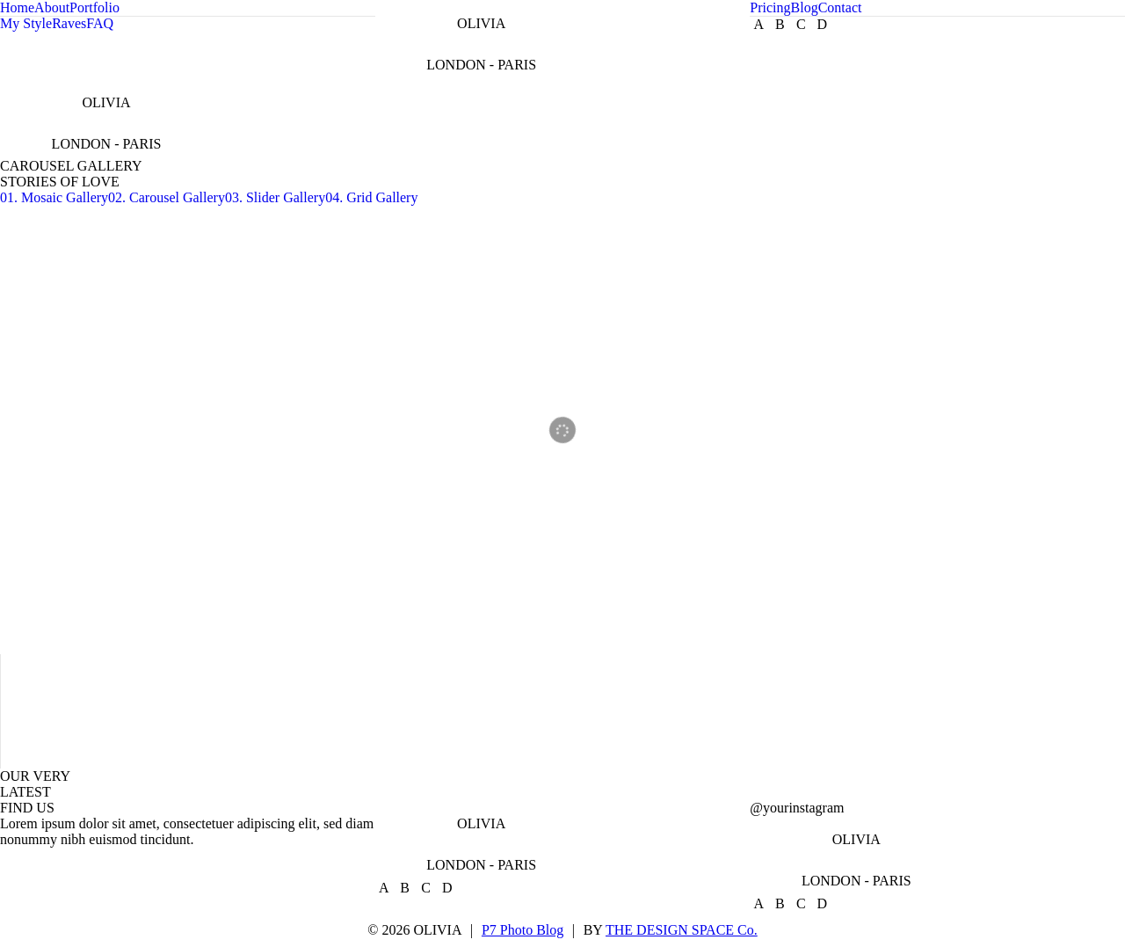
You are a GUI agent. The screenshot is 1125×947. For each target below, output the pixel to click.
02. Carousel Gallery (166, 197)
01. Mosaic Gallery (54, 197)
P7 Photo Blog (522, 929)
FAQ (99, 23)
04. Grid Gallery (371, 197)
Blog (804, 7)
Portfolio (94, 7)
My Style (26, 23)
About (51, 7)
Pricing (770, 7)
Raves (69, 23)
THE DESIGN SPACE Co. (682, 929)
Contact (840, 7)
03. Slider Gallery (275, 197)
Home (17, 7)
